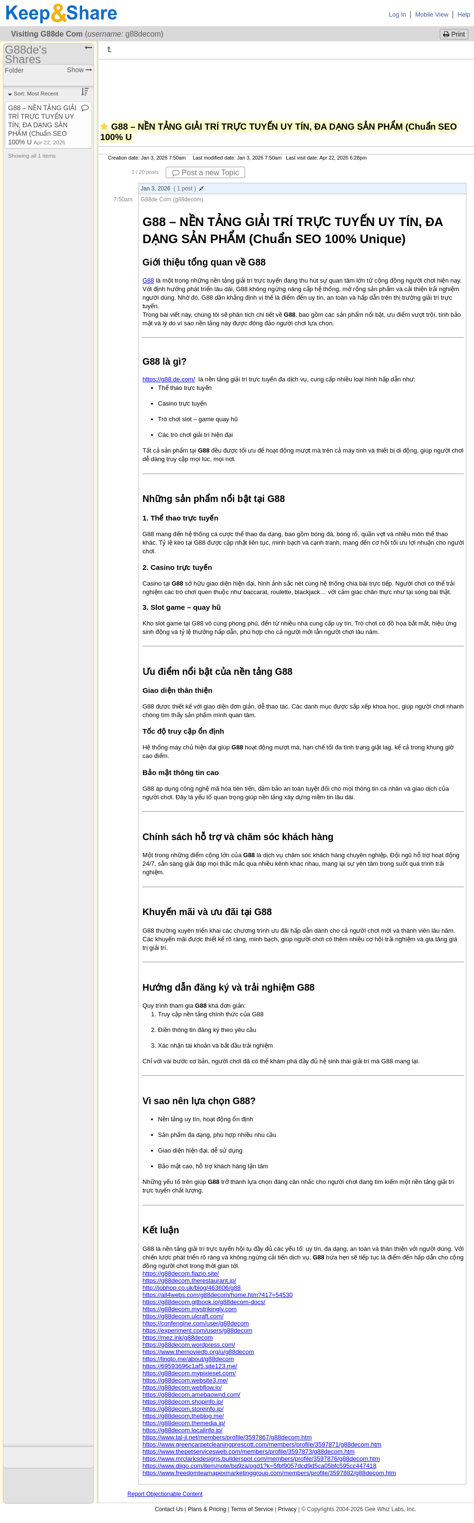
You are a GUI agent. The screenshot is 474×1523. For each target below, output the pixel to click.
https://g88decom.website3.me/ (185, 1380)
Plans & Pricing (207, 1509)
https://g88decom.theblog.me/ (183, 1415)
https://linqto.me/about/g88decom (188, 1358)
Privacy (287, 1509)
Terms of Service (252, 1509)
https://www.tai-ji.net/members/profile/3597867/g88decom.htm (227, 1437)
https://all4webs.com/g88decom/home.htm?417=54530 (217, 1294)
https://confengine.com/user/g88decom (195, 1323)
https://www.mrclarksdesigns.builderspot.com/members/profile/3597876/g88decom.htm (261, 1458)
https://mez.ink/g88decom (177, 1337)
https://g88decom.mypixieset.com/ (189, 1373)
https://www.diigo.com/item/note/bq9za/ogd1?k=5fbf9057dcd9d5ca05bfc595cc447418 (259, 1465)
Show (79, 70)
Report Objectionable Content (164, 1494)
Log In (397, 14)
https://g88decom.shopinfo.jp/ (182, 1401)
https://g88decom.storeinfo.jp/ (183, 1408)
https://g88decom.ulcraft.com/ (183, 1316)
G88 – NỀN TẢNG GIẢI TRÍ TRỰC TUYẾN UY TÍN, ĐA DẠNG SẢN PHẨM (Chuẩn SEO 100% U (42, 125)
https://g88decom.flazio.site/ (180, 1273)
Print (454, 34)
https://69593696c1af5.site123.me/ (189, 1366)
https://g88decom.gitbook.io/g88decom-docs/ (203, 1301)
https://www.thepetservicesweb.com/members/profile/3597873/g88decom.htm (248, 1451)
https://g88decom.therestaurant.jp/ (189, 1280)
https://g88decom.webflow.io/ (182, 1387)
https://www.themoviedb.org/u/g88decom (198, 1351)
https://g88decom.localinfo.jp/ (182, 1430)
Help (463, 14)
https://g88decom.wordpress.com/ (188, 1344)
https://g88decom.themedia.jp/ (183, 1423)
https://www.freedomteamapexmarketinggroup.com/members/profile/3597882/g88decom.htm (269, 1472)
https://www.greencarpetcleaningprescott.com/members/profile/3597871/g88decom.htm (261, 1444)
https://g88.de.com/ (168, 379)
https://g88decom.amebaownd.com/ (191, 1394)
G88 (148, 280)
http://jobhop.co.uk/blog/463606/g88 (191, 1287)
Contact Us (169, 1509)
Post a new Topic (205, 173)
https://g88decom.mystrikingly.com (189, 1309)
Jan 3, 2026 (172, 188)
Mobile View (431, 14)
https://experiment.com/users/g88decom (197, 1330)
